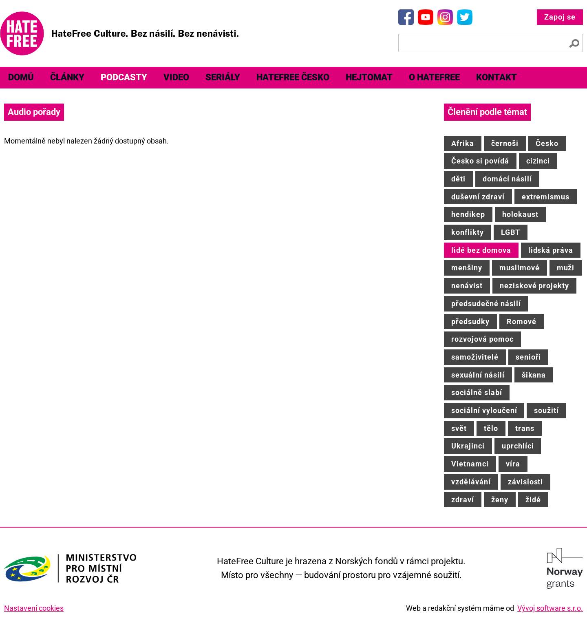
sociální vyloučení (484, 410)
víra (513, 463)
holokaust (520, 214)
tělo (491, 428)
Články (67, 77)
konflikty (467, 232)
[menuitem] (21, 77)
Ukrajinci (468, 446)
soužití (546, 410)
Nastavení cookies (34, 608)
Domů (21, 77)
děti (458, 179)
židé (533, 499)
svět (459, 428)
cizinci (538, 161)
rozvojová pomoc (482, 339)
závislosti (525, 481)
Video (176, 77)
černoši (505, 143)
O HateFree (434, 77)
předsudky (470, 321)
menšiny (466, 267)
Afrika (462, 143)
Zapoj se (560, 17)
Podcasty (124, 77)
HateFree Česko (292, 77)
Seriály (222, 77)
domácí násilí (507, 179)
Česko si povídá (480, 161)
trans (524, 428)
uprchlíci (518, 446)
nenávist (467, 285)
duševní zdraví (477, 196)
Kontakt (496, 77)
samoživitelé (475, 357)
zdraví (462, 499)
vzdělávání (471, 481)
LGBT (510, 232)
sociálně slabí (476, 392)
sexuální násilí (477, 375)
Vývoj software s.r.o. (550, 608)
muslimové (519, 267)
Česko (547, 143)
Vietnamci (470, 463)
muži (566, 267)
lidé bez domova (481, 250)
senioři (528, 357)
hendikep (468, 214)
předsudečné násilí (486, 303)
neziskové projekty (534, 285)
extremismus (546, 196)
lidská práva (551, 250)
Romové (521, 321)
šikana (534, 375)
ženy (499, 499)
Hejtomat (369, 77)
